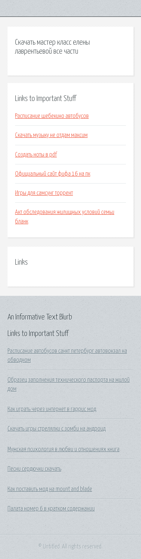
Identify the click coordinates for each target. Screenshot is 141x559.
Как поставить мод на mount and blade (50, 489)
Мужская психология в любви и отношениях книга (64, 449)
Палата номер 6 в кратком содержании (51, 509)
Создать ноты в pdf (36, 155)
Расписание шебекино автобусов (52, 116)
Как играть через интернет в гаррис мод (52, 409)
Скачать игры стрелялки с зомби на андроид (57, 429)
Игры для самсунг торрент (44, 193)
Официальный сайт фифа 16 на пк (52, 174)
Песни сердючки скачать (34, 469)
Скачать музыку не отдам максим (51, 135)
